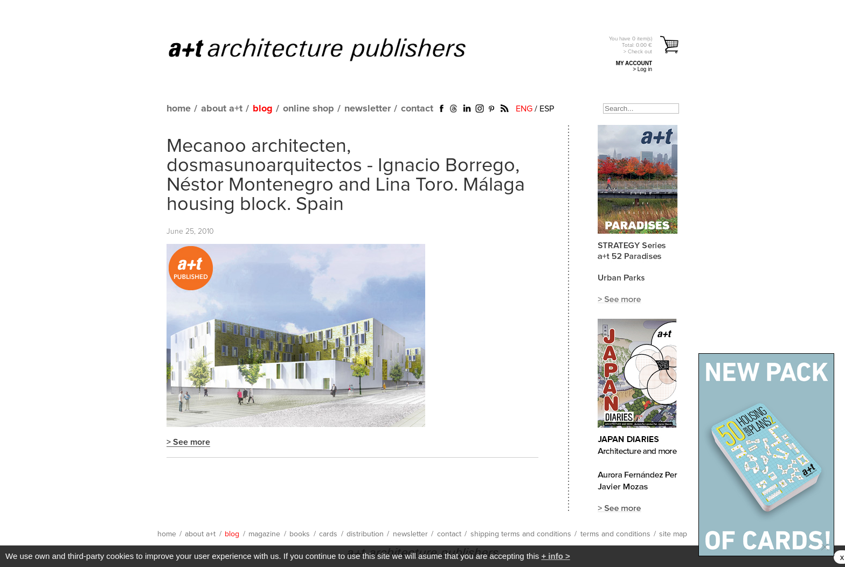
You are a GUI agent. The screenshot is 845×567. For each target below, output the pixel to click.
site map (673, 534)
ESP (546, 108)
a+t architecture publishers (331, 49)
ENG (524, 108)
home (179, 109)
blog (263, 109)
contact (417, 109)
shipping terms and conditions (520, 534)
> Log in (642, 69)
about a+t (222, 109)
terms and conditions (615, 534)
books (299, 534)
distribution (365, 534)
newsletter (367, 109)
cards (328, 534)
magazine (264, 534)
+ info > (555, 556)
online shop (308, 109)
